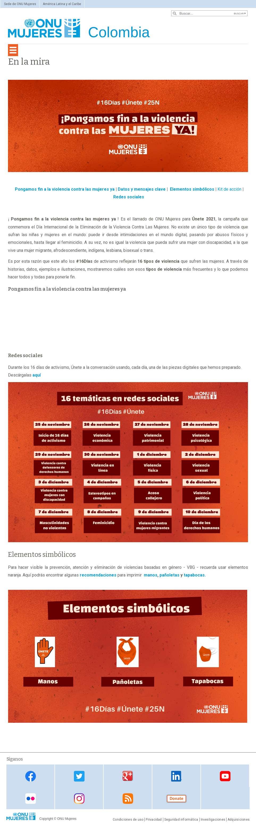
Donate (176, 798)
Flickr (31, 798)
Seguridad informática (181, 819)
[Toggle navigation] (13, 50)
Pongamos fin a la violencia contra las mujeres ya (65, 189)
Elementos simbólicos (192, 189)
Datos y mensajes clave (142, 189)
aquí (36, 375)
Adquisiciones (239, 819)
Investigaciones (213, 819)
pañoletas (169, 575)
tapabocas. (195, 575)
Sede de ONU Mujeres (20, 4)
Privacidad (154, 819)
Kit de (223, 189)
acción (235, 189)
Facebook (31, 776)
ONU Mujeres (67, 819)
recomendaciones (98, 575)
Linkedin (176, 776)
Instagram (79, 798)
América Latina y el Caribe (62, 4)
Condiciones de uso (128, 819)
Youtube (225, 776)
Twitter (79, 776)
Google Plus (128, 776)
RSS (128, 798)
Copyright (46, 819)
